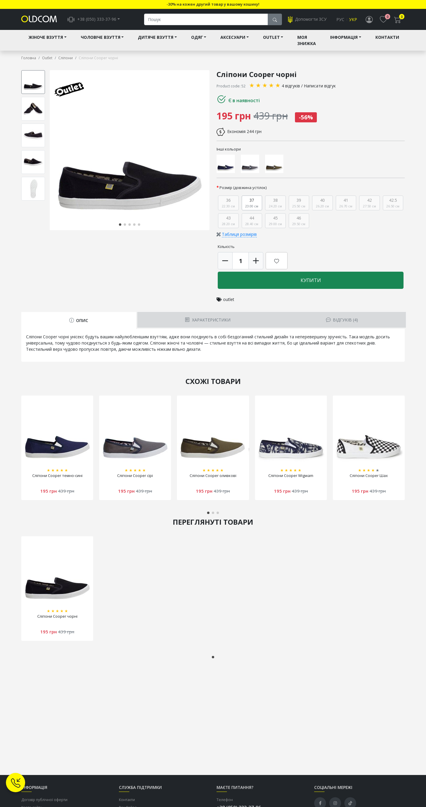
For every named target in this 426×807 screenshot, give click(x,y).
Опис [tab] (78, 321)
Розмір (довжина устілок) (243, 187)
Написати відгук (320, 86)
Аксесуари (232, 37)
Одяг (197, 37)
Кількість (226, 246)
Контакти (387, 37)
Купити (311, 280)
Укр (353, 20)
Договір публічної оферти (44, 799)
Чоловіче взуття (100, 37)
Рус (340, 20)
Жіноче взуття (45, 37)
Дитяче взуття (155, 37)
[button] (120, 224)
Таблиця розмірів (239, 234)
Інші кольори (229, 149)
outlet (228, 299)
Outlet (271, 37)
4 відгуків (291, 86)
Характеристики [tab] (207, 320)
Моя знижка (306, 41)
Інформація (344, 37)
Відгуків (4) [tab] (342, 320)
